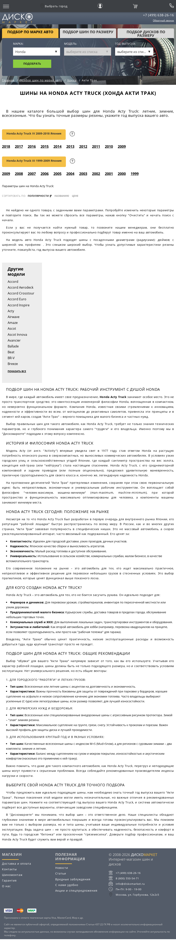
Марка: (18, 44)
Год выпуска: (125, 44)
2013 (70, 146)
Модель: (70, 44)
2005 (57, 173)
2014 (57, 146)
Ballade (13, 346)
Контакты (9, 869)
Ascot (12, 328)
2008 (19, 173)
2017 (19, 146)
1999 (135, 173)
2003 (83, 173)
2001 (109, 173)
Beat (11, 352)
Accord (13, 281)
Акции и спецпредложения (76, 890)
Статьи (60, 873)
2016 (32, 146)
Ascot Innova (17, 334)
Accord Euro (17, 299)
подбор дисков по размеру (146, 33)
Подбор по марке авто (30, 31)
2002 (96, 173)
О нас (6, 886)
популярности (40, 196)
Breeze (13, 364)
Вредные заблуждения (72, 879)
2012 (83, 146)
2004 (70, 173)
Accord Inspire (19, 305)
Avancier (14, 340)
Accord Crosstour (21, 293)
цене (75, 196)
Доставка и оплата (16, 863)
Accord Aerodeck (20, 287)
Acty (11, 311)
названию (61, 196)
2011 (96, 146)
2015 (45, 146)
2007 (32, 173)
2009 (122, 146)
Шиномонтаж (12, 875)
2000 (122, 173)
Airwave (13, 317)
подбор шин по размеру (88, 31)
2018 (6, 146)
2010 (109, 146)
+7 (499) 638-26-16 (158, 15)
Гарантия (9, 880)
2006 (45, 173)
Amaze (13, 322)
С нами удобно (66, 885)
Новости (61, 868)
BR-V (11, 358)
